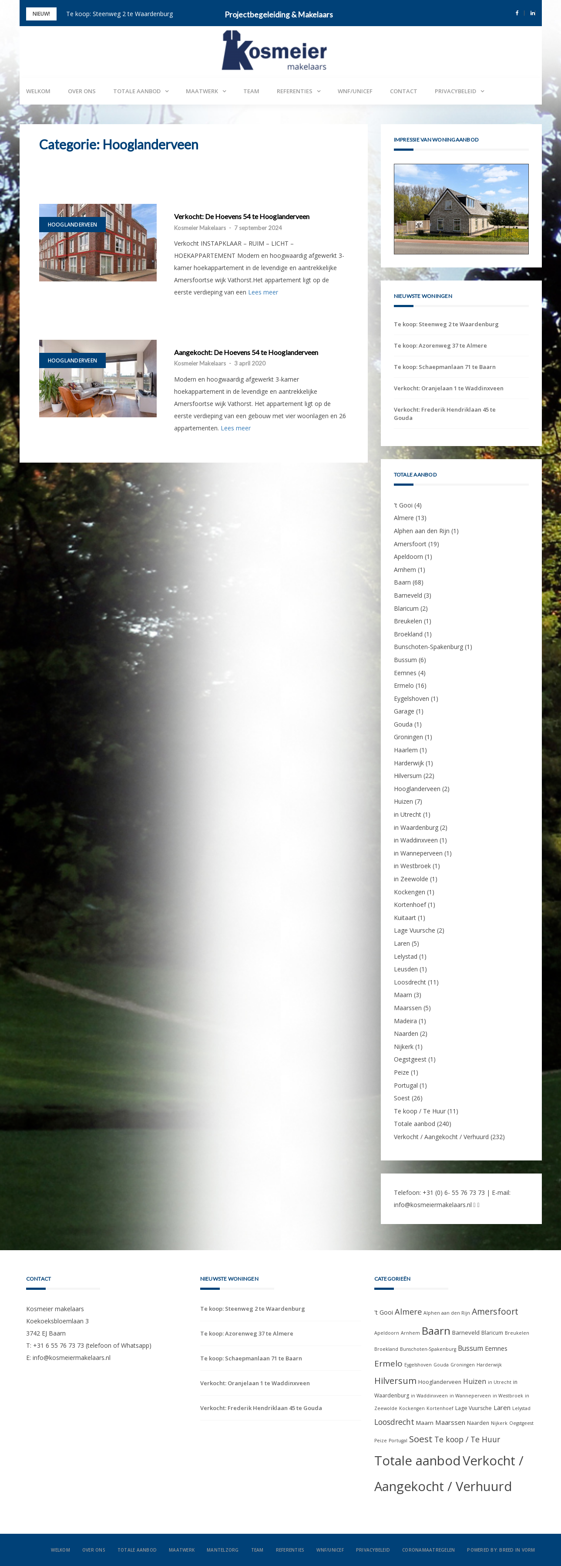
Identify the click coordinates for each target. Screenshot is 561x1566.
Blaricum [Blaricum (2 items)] (492, 1332)
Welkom (38, 91)
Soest (402, 1098)
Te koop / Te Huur (420, 1111)
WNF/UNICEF (355, 91)
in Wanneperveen (418, 853)
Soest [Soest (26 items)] (421, 1439)
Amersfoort (410, 544)
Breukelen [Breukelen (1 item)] (517, 1333)
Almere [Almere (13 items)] (408, 1311)
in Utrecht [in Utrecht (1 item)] (499, 1382)
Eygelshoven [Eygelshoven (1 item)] (418, 1365)
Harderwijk (409, 763)
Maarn (403, 995)
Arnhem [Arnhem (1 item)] (410, 1333)
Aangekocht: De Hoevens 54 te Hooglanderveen (246, 352)
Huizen (403, 801)
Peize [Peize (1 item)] (380, 1440)
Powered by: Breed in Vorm (501, 1550)
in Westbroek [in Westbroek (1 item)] (508, 1396)
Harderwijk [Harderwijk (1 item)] (489, 1365)
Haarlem (406, 750)
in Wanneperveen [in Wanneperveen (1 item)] (470, 1396)
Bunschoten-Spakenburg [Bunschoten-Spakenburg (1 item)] (428, 1349)
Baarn (402, 582)
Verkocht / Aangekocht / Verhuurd (441, 1137)
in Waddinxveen (416, 840)
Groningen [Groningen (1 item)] (462, 1365)
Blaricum (406, 608)
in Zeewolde (411, 879)
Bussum (405, 660)
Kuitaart (405, 917)
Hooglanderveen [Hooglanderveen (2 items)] (439, 1382)
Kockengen (409, 892)
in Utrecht (407, 814)
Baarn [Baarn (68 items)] (436, 1330)
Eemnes (405, 673)
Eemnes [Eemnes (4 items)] (496, 1348)
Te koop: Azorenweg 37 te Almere (440, 345)
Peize (401, 1072)
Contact (403, 91)
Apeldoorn (408, 556)
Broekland (408, 634)
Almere (404, 518)
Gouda (403, 724)
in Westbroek (412, 866)
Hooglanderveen (72, 224)
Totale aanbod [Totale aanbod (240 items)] (417, 1460)
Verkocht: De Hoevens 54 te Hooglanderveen (241, 216)
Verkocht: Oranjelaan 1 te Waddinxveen (449, 388)
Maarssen (408, 1008)
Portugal (406, 1085)
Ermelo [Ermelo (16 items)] (388, 1363)
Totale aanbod (137, 91)
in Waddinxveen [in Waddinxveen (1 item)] (429, 1396)
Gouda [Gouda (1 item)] (441, 1365)
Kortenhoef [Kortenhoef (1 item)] (440, 1408)
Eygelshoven (411, 698)
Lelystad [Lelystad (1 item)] (521, 1408)
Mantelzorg (223, 1550)
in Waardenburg (416, 827)
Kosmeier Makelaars (200, 227)
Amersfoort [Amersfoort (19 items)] (495, 1311)
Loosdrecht (410, 982)
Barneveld (408, 595)
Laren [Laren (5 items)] (502, 1407)
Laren (402, 943)
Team (251, 91)
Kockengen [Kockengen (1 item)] (412, 1408)
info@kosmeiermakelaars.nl (433, 1205)
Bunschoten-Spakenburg (428, 647)
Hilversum (408, 775)
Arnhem (405, 569)
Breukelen (408, 621)
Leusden (406, 969)
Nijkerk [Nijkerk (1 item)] (499, 1423)
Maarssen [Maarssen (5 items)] (450, 1422)
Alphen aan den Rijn (422, 531)
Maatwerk (202, 91)
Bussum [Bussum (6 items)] (470, 1348)
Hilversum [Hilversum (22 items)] (395, 1380)
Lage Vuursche (414, 930)
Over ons (82, 91)
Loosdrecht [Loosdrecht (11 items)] (394, 1422)
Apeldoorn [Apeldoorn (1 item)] (386, 1333)
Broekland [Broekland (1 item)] (386, 1349)
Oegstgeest (410, 1059)
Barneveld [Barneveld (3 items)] (466, 1332)
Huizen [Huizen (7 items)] (474, 1381)
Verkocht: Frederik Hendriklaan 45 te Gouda (445, 413)
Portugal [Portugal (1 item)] (398, 1440)
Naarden (406, 1033)
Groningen (408, 737)
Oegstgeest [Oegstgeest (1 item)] (521, 1423)
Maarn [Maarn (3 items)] (424, 1423)
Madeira (405, 1021)
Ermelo (404, 685)
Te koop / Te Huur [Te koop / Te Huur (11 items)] (467, 1439)
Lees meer (263, 292)
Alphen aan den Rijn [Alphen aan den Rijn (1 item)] (446, 1313)
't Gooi (403, 505)
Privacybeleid (455, 91)
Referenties (294, 91)
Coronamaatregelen (428, 1550)
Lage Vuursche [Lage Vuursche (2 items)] (473, 1408)
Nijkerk (403, 1046)
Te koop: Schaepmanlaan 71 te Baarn (445, 367)
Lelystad (405, 956)
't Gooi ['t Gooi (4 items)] (383, 1312)
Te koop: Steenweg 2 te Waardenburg (119, 14)
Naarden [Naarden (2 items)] (478, 1423)
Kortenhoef (410, 904)
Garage (404, 711)
